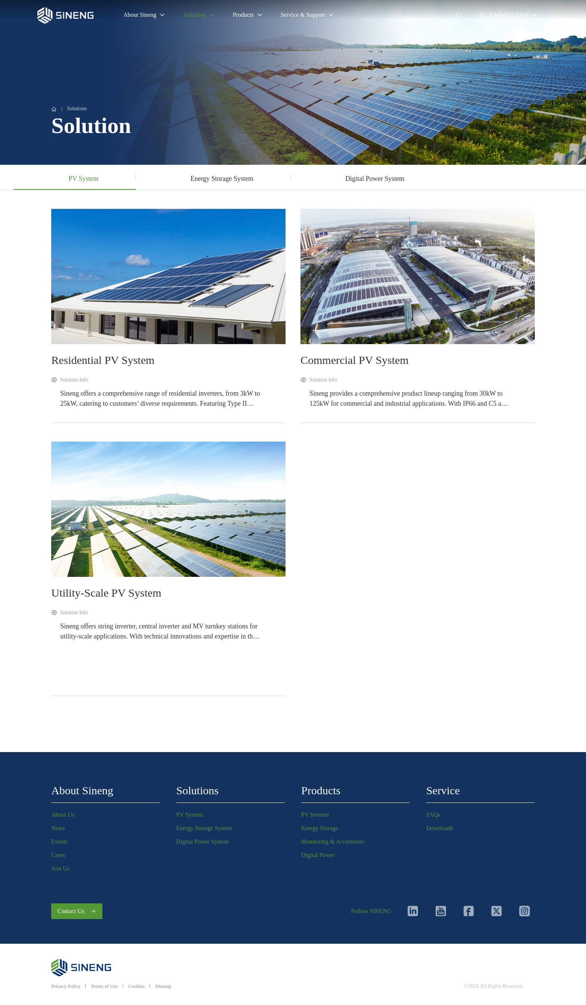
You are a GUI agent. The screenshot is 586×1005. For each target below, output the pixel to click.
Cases (58, 853)
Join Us (60, 866)
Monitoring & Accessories (332, 840)
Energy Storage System (204, 826)
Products (320, 788)
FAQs (433, 813)
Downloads (439, 826)
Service (443, 788)
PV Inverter (315, 813)
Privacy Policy (66, 986)
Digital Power (317, 853)
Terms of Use (106, 986)
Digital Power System (202, 840)
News (58, 826)
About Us (62, 813)
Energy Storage (319, 826)
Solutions (77, 108)
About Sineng (82, 788)
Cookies (139, 986)
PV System (189, 813)
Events (59, 840)
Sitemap (167, 986)
